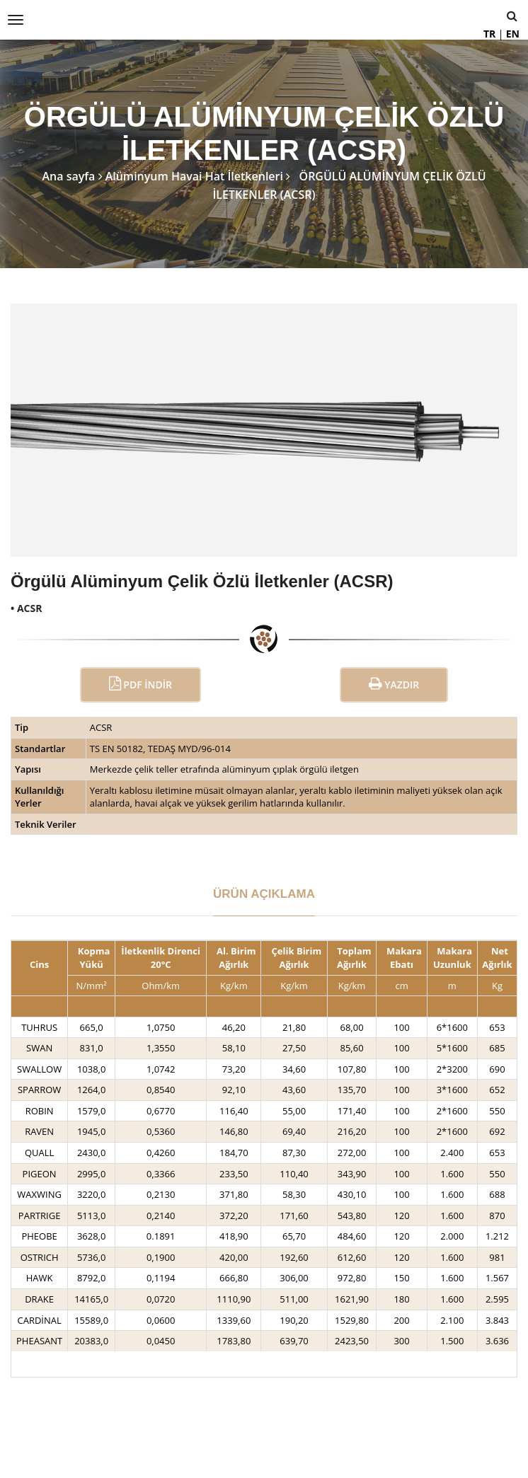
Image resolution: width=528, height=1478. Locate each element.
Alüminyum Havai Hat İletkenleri (194, 176)
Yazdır (394, 683)
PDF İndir (140, 683)
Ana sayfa (68, 176)
